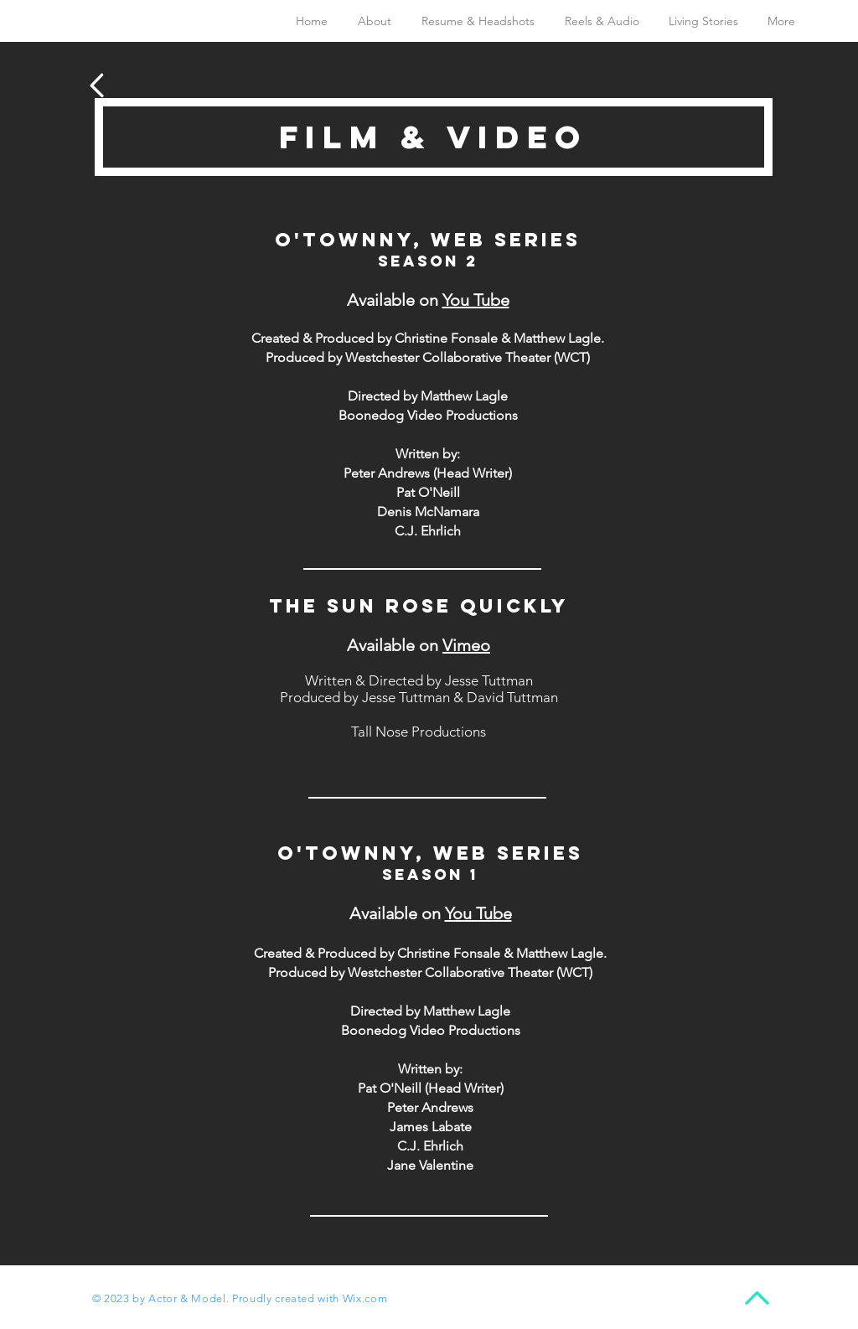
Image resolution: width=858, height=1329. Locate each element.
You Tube (475, 300)
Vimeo (466, 645)
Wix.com (365, 1298)
